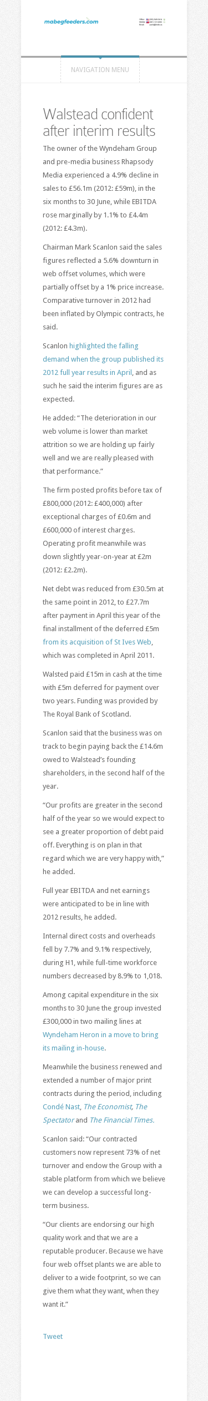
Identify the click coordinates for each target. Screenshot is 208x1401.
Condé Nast (61, 1107)
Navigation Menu (100, 70)
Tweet (53, 1336)
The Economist (107, 1107)
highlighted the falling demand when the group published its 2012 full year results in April (103, 359)
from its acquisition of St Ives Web (97, 642)
